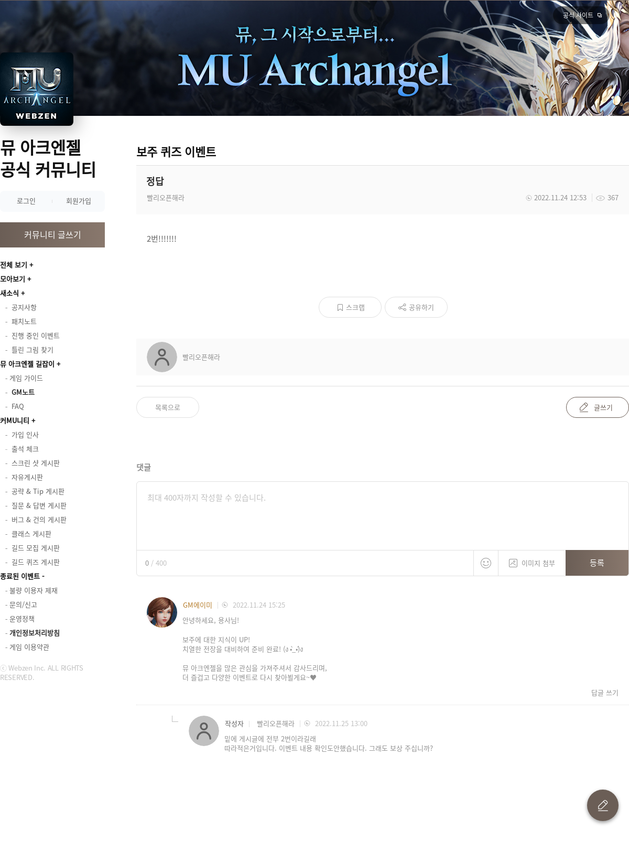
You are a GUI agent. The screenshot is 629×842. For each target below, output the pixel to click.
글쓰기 (603, 407)
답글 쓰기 (605, 692)
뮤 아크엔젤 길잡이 (27, 364)
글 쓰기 (603, 805)
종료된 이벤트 (20, 576)
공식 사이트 (578, 15)
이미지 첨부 (532, 559)
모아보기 (12, 279)
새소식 (9, 293)
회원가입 (78, 201)
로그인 (26, 201)
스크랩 (355, 307)
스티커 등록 (485, 563)
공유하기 (421, 307)
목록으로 (167, 407)
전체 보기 (13, 264)
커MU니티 (14, 420)
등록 (597, 562)
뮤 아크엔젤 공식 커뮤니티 (48, 158)
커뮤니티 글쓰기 (52, 234)
